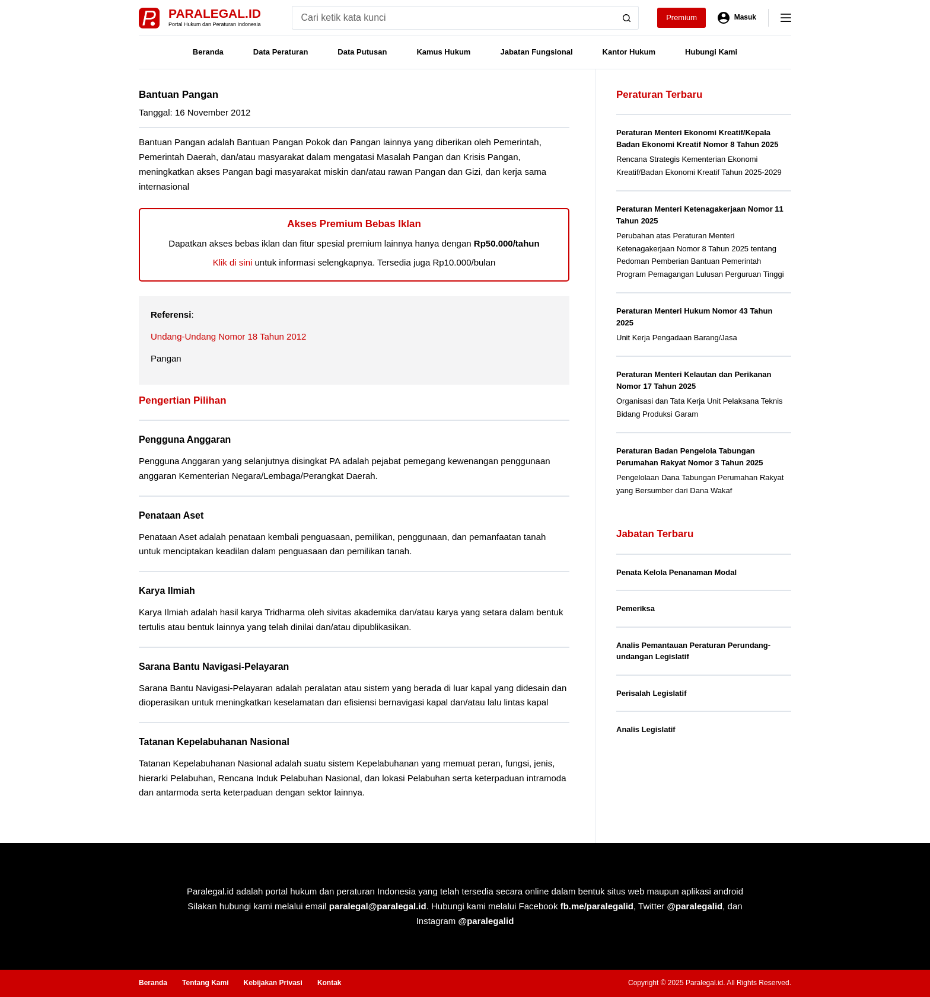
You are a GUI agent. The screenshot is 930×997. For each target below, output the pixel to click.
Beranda (208, 51)
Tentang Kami (205, 983)
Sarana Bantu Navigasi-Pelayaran (214, 667)
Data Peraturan (280, 51)
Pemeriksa (635, 608)
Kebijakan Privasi (272, 983)
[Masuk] (737, 18)
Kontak (329, 983)
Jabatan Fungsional (536, 51)
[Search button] (627, 18)
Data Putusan (362, 51)
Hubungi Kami (711, 51)
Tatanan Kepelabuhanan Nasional (214, 742)
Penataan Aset (171, 515)
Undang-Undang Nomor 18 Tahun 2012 (228, 336)
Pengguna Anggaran (185, 439)
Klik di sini (233, 262)
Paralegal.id (214, 13)
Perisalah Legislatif (651, 693)
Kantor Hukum (629, 51)
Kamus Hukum (443, 51)
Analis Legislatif (646, 729)
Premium (681, 17)
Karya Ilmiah (167, 591)
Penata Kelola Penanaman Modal (676, 572)
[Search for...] (453, 18)
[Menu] (786, 17)
